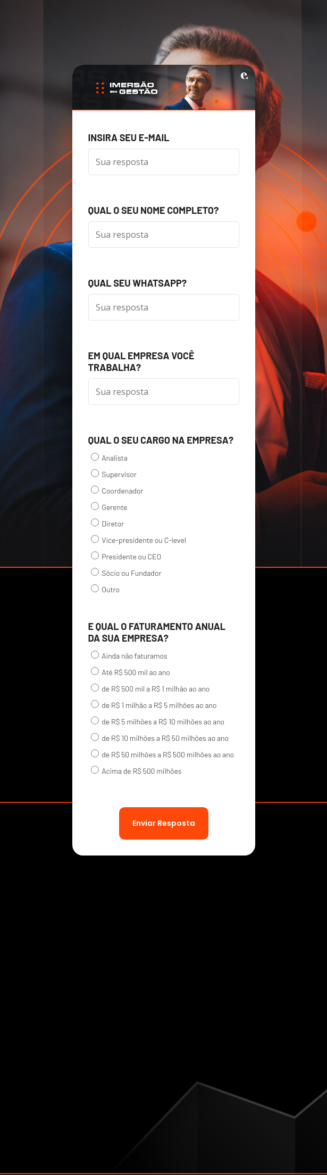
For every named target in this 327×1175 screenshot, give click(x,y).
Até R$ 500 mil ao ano (130, 672)
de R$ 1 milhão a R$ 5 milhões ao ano (154, 705)
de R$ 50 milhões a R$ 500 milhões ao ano (162, 754)
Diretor (107, 523)
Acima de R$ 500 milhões (136, 770)
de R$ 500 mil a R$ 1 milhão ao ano (150, 688)
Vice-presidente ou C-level (138, 540)
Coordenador (117, 490)
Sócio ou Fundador (126, 572)
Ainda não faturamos (129, 655)
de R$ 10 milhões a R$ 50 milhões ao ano (160, 737)
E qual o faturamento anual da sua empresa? (157, 632)
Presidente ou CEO (126, 556)
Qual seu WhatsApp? (137, 283)
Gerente (109, 507)
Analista (109, 457)
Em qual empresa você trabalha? (141, 361)
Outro (105, 589)
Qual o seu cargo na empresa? (161, 440)
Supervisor (114, 474)
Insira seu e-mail (129, 137)
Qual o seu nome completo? (153, 210)
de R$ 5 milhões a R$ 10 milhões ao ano (158, 721)
